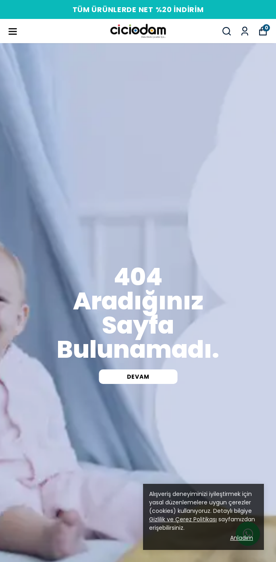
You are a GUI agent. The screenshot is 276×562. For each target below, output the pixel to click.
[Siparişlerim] (245, 31)
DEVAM (138, 377)
